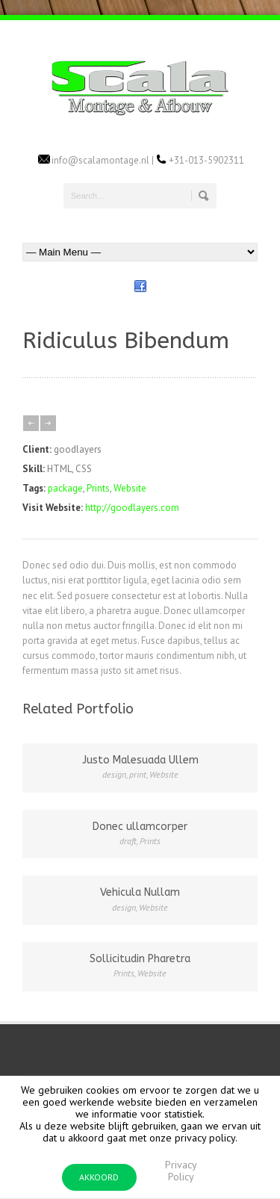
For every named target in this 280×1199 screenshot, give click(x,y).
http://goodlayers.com (132, 507)
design (114, 774)
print (137, 774)
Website (129, 488)
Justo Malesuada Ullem (140, 760)
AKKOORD (99, 1177)
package (65, 488)
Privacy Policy (181, 1170)
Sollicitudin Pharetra (140, 958)
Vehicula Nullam (140, 892)
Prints (98, 488)
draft (128, 840)
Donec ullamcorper (140, 826)
